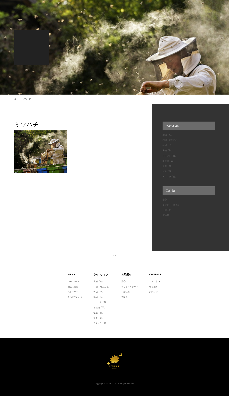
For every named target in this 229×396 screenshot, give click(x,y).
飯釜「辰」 (168, 171)
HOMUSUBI (73, 281)
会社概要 (153, 286)
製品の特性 (73, 286)
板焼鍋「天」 (169, 161)
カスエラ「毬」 (170, 176)
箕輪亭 (166, 215)
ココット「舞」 (170, 155)
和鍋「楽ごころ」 (171, 140)
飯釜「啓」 (168, 166)
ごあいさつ (154, 281)
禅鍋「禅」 (168, 145)
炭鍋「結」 (168, 135)
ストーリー (73, 292)
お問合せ (153, 292)
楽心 (165, 199)
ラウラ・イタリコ (171, 205)
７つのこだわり (75, 297)
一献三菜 (167, 210)
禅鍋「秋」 (168, 150)
